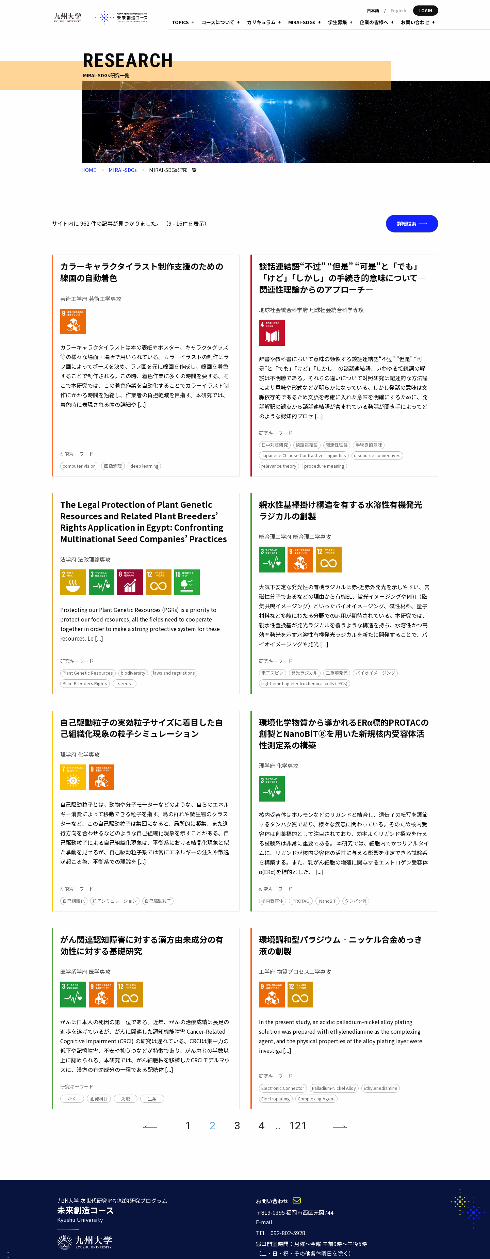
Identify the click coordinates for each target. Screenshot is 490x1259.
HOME (88, 158)
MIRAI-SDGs (123, 158)
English (398, 10)
